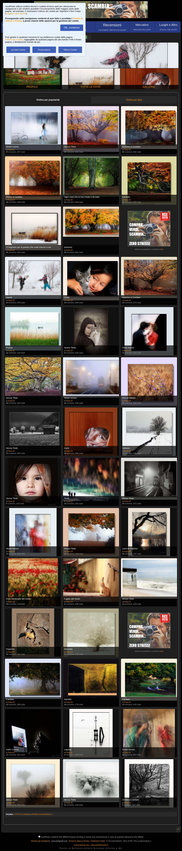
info (161, 249)
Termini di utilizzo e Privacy (79, 841)
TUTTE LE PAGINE (22, 814)
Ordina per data (134, 100)
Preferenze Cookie (14, 39)
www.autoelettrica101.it (99, 845)
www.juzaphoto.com (81, 845)
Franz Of (11, 150)
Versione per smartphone (40, 841)
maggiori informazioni (16, 13)
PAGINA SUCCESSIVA (42, 814)
